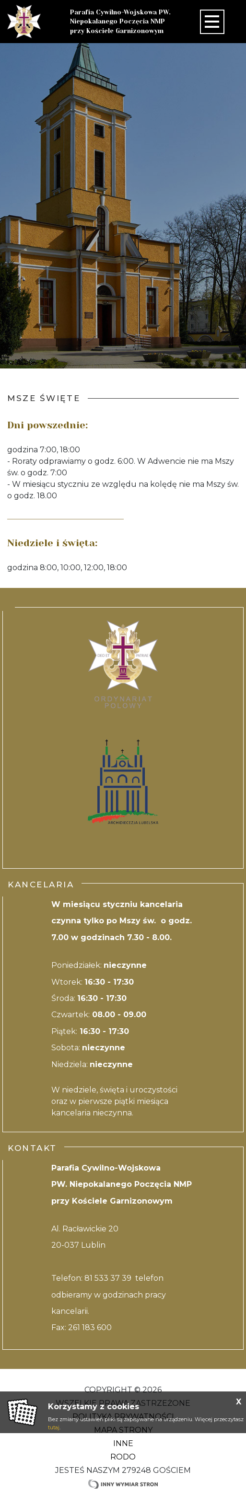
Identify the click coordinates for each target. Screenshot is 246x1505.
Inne (123, 1443)
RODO (123, 1456)
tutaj (53, 1427)
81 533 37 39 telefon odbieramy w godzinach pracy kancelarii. (108, 1295)
